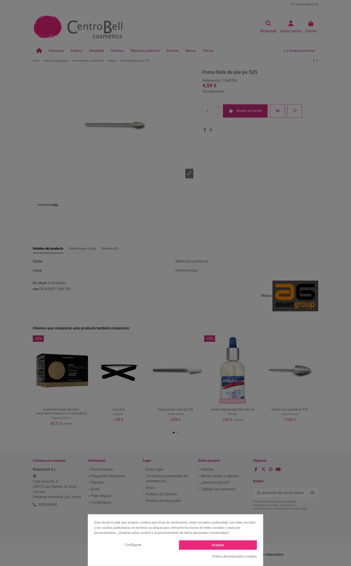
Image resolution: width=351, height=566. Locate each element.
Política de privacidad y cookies (234, 556)
